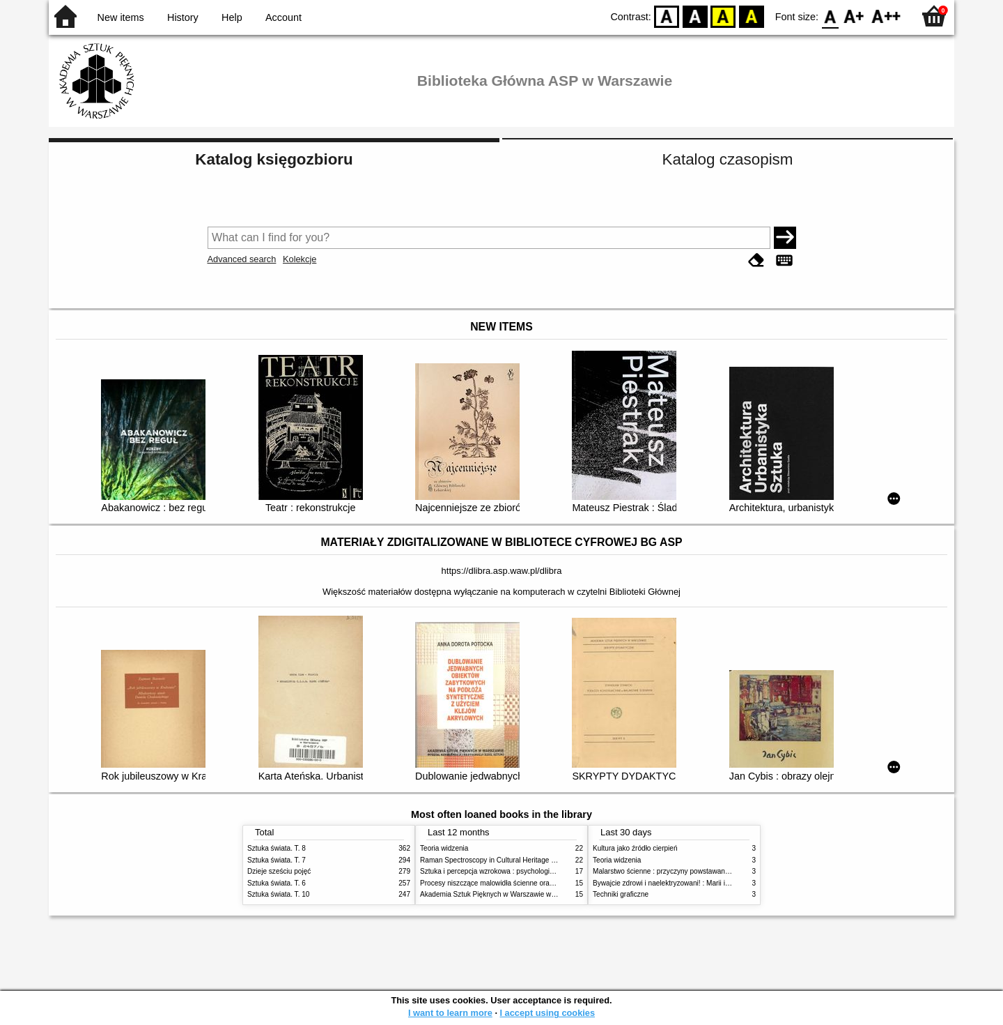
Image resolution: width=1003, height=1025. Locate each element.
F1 (854, 16)
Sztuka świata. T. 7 (276, 860)
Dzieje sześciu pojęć (279, 871)
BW (695, 16)
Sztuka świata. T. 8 (276, 848)
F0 (830, 16)
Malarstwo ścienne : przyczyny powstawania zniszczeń (678, 871)
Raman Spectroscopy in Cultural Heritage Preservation (505, 860)
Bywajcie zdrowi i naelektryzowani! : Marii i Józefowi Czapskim (690, 883)
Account (283, 17)
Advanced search (242, 259)
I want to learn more (450, 1013)
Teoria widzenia (444, 848)
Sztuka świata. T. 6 (276, 883)
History (183, 17)
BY (751, 16)
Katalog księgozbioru (273, 159)
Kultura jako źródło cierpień (635, 848)
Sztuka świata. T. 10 (278, 894)
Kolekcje (299, 259)
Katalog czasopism (727, 159)
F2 (886, 16)
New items (121, 17)
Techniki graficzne (620, 894)
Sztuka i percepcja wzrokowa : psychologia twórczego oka (510, 871)
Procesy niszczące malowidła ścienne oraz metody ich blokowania (523, 883)
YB (723, 16)
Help (231, 17)
